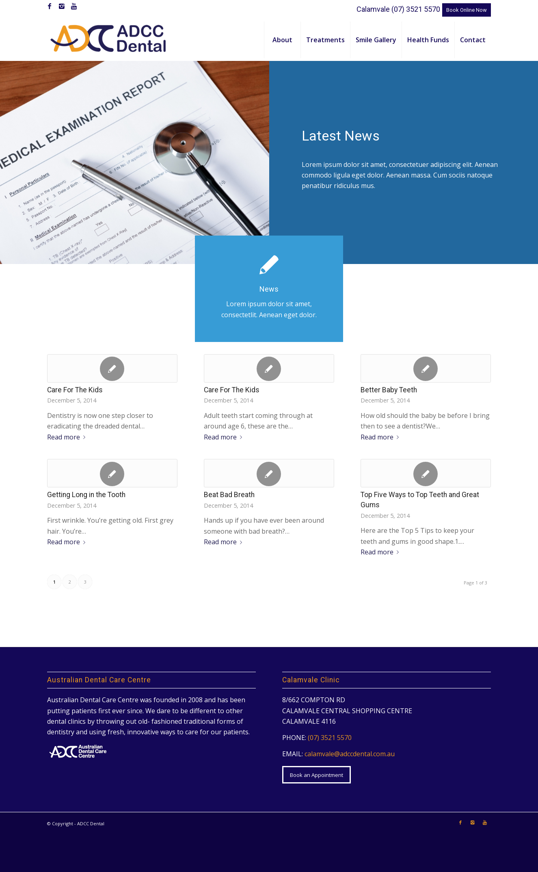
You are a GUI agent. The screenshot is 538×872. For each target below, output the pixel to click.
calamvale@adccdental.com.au (350, 753)
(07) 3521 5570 (415, 9)
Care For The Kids (75, 390)
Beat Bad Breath (229, 495)
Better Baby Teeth (389, 390)
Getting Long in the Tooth (86, 495)
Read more (68, 437)
